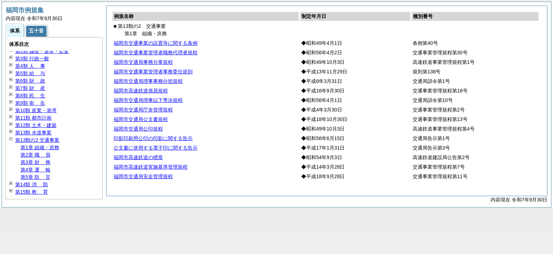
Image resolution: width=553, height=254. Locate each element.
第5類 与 (30, 73)
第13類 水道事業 (33, 132)
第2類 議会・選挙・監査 (42, 51)
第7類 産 (30, 88)
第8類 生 (30, 95)
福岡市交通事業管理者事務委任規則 (153, 71)
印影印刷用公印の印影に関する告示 (153, 138)
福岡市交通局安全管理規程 (143, 176)
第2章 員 (35, 155)
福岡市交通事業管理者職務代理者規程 (156, 52)
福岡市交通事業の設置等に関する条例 (156, 43)
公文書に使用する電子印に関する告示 (156, 148)
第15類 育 (31, 192)
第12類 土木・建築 (35, 125)
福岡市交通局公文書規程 (141, 119)
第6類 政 (30, 81)
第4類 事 (30, 66)
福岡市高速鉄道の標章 (138, 157)
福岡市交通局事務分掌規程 (143, 62)
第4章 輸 (35, 170)
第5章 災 (35, 177)
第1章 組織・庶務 (39, 147)
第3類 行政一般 (32, 58)
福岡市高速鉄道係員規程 (141, 90)
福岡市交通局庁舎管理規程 (143, 110)
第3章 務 (35, 162)
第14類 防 (31, 184)
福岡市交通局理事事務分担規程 (148, 81)
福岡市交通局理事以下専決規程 (148, 100)
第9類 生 (30, 103)
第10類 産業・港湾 (35, 110)
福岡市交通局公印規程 (138, 129)
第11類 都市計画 (33, 118)
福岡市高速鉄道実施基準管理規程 (151, 167)
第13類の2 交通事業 (37, 140)
